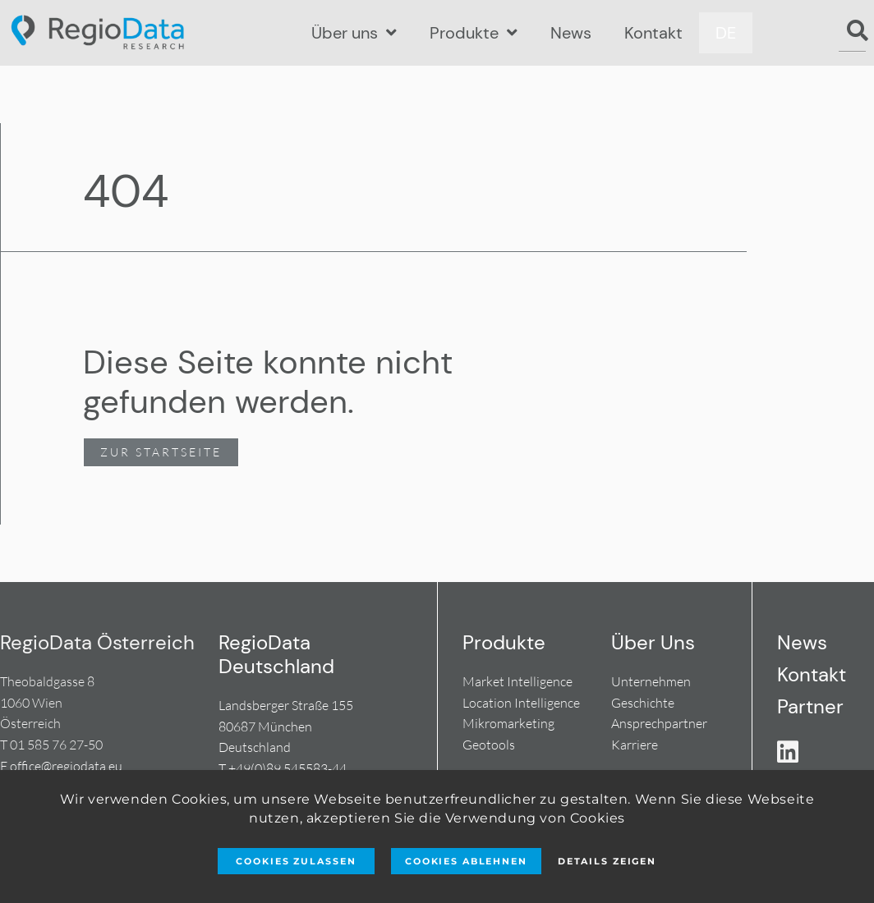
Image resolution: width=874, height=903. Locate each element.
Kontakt (653, 33)
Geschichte (642, 702)
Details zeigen (607, 861)
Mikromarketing (508, 723)
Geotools (488, 744)
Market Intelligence (517, 681)
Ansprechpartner (659, 723)
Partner (810, 706)
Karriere (634, 744)
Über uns (354, 32)
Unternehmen (651, 681)
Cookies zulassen (296, 861)
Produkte (474, 32)
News (570, 33)
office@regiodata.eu (66, 766)
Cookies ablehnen (466, 861)
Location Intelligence (521, 702)
